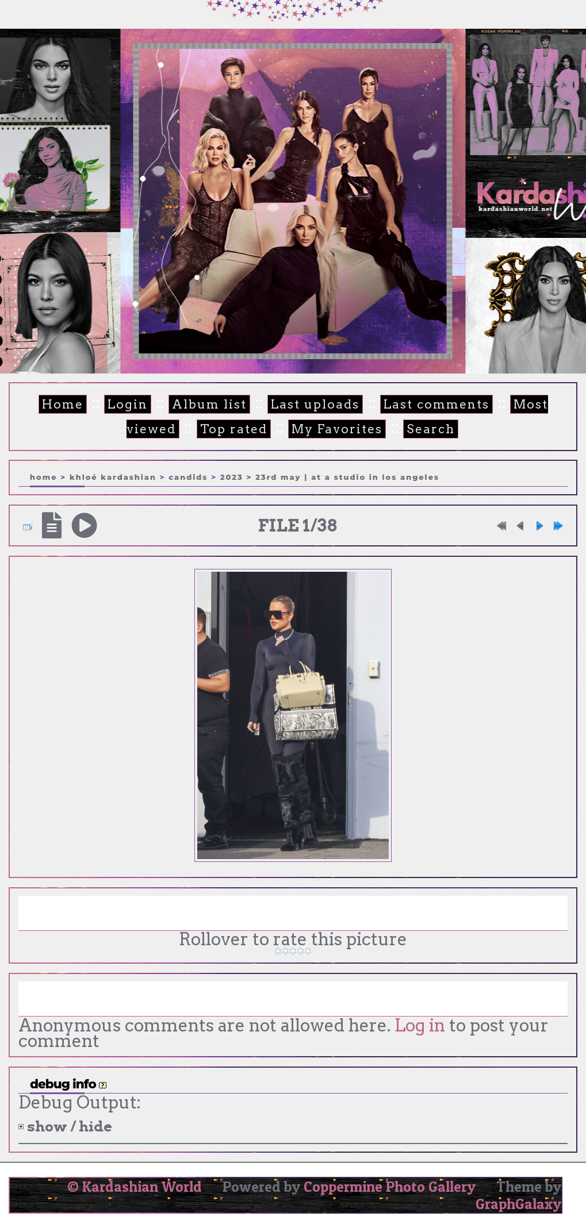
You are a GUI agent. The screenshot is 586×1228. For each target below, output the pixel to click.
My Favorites (337, 429)
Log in (420, 1025)
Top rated (233, 429)
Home (62, 404)
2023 (231, 477)
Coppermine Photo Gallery (390, 1186)
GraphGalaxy (518, 1203)
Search (431, 429)
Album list (209, 404)
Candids (188, 477)
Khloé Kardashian (113, 477)
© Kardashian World (134, 1186)
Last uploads (315, 404)
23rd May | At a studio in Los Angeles (347, 477)
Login (128, 404)
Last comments (436, 404)
